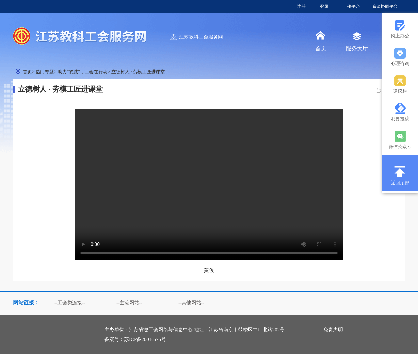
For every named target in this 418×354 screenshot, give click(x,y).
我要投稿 (400, 118)
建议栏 (400, 91)
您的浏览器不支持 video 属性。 (209, 184)
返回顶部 (400, 182)
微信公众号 (400, 146)
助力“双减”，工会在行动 (82, 71)
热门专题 (45, 71)
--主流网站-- (129, 302)
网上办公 (400, 35)
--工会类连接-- (69, 302)
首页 (320, 48)
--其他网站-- (191, 302)
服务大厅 (357, 48)
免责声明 (333, 329)
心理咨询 (400, 63)
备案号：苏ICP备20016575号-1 (137, 339)
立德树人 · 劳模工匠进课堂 (138, 71)
